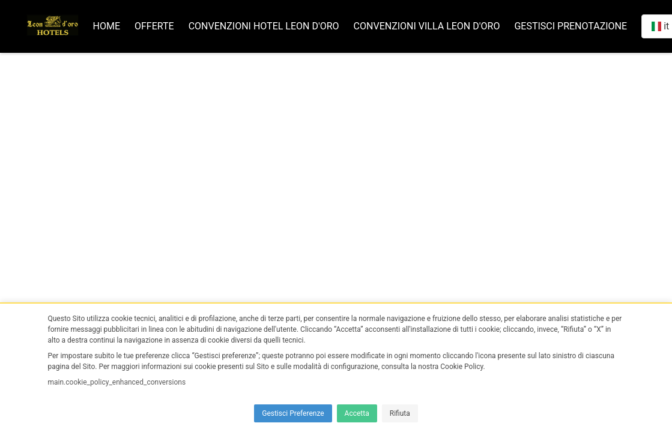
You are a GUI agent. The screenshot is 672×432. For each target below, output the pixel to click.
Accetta (357, 413)
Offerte (154, 26)
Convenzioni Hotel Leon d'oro (264, 26)
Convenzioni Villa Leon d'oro (427, 26)
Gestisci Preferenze (293, 413)
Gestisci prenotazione (570, 26)
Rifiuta (400, 413)
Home (106, 26)
